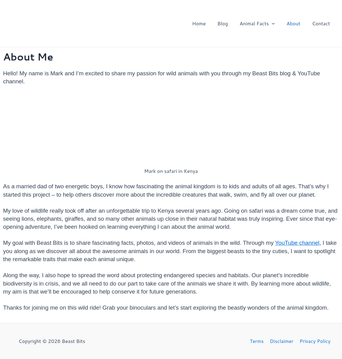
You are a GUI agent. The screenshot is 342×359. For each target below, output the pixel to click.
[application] (276, 23)
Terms (257, 340)
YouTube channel (297, 243)
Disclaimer (282, 340)
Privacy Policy (314, 340)
